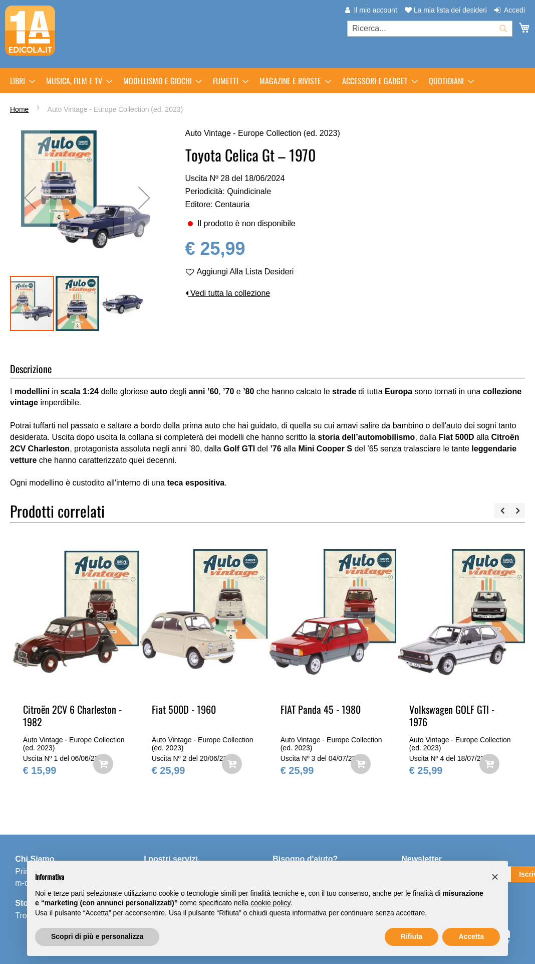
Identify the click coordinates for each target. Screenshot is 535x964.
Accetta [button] (471, 936)
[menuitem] (19, 80)
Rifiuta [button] (412, 936)
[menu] (267, 80)
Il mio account (375, 10)
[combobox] (429, 29)
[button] (77, 303)
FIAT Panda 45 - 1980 (321, 709)
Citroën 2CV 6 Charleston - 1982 (72, 715)
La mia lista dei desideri (446, 10)
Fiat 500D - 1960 (184, 709)
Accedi (514, 10)
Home (19, 109)
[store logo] (30, 31)
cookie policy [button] (270, 903)
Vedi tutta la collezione (228, 293)
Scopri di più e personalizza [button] (97, 936)
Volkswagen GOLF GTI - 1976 (451, 715)
